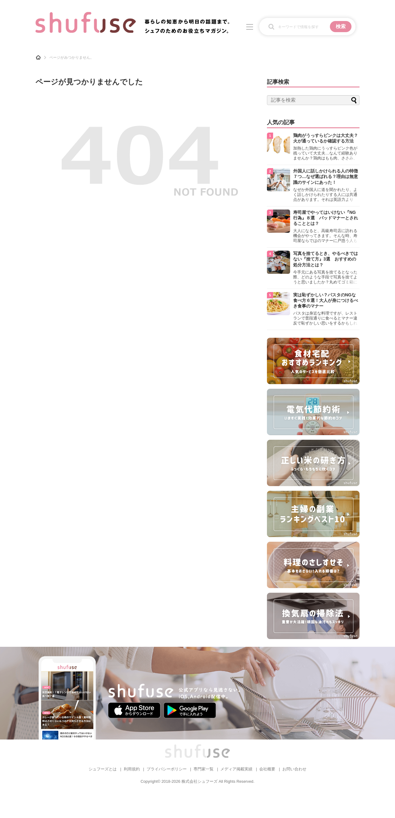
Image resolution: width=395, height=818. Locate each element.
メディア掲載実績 (236, 769)
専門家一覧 (203, 769)
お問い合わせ (294, 769)
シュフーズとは (103, 769)
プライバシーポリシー (167, 769)
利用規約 (132, 769)
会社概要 (267, 769)
